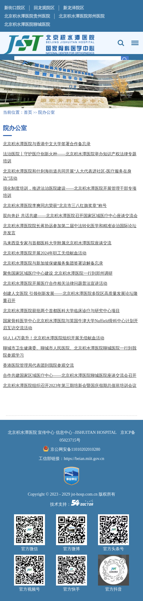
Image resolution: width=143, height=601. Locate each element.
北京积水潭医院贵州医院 (27, 16)
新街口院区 (14, 8)
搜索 (121, 43)
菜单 (133, 40)
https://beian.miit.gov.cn (84, 458)
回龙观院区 (44, 8)
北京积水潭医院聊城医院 (27, 24)
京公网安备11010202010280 (75, 449)
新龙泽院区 (73, 8)
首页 (28, 112)
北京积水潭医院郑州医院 (82, 16)
